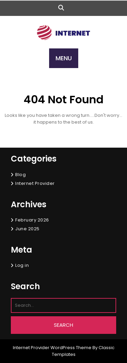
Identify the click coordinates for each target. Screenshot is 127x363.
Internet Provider (35, 183)
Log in (22, 265)
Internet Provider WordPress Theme (52, 347)
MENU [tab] (64, 58)
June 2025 (27, 229)
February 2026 (32, 220)
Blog (20, 174)
